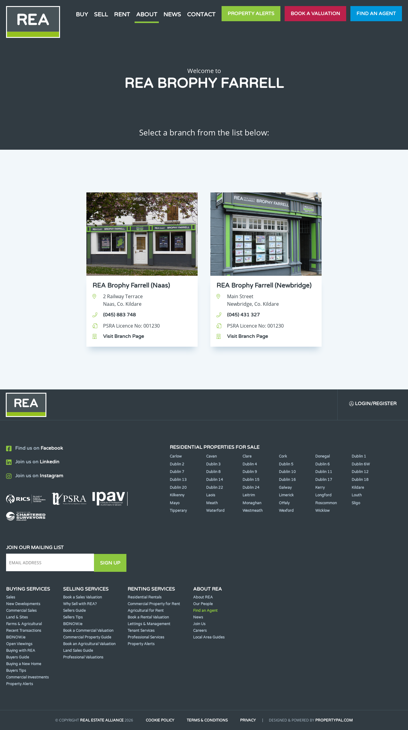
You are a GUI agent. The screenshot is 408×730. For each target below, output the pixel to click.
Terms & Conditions (207, 720)
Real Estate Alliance (100, 720)
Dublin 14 (214, 480)
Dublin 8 (213, 472)
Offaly (284, 503)
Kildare (358, 488)
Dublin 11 (323, 472)
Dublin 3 (213, 464)
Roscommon (326, 503)
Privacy (249, 720)
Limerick (286, 495)
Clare (247, 457)
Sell (101, 14)
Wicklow (322, 511)
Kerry (320, 488)
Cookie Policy (159, 720)
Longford (323, 495)
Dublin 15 (250, 480)
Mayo (174, 503)
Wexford (286, 511)
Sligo (356, 503)
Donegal (322, 457)
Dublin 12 (360, 472)
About (146, 14)
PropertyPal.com (335, 720)
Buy (82, 14)
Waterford (215, 511)
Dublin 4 (249, 464)
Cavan (211, 457)
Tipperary (178, 511)
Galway (285, 488)
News (172, 14)
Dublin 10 (287, 472)
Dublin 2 (177, 464)
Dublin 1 (359, 457)
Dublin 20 (178, 488)
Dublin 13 (178, 480)
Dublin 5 (286, 464)
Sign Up (112, 563)
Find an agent (376, 14)
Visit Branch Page (123, 336)
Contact (201, 14)
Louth (357, 495)
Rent (122, 14)
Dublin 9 (249, 472)
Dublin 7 (177, 472)
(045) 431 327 (243, 315)
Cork (283, 457)
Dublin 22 (214, 488)
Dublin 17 (323, 480)
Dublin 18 (360, 480)
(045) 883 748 (119, 315)
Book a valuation (315, 14)
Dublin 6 (322, 464)
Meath (212, 503)
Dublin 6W (361, 464)
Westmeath (252, 511)
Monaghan (251, 503)
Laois (210, 495)
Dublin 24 (250, 488)
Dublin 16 (287, 480)
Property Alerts (251, 14)
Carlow (176, 457)
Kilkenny (177, 495)
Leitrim (248, 495)
